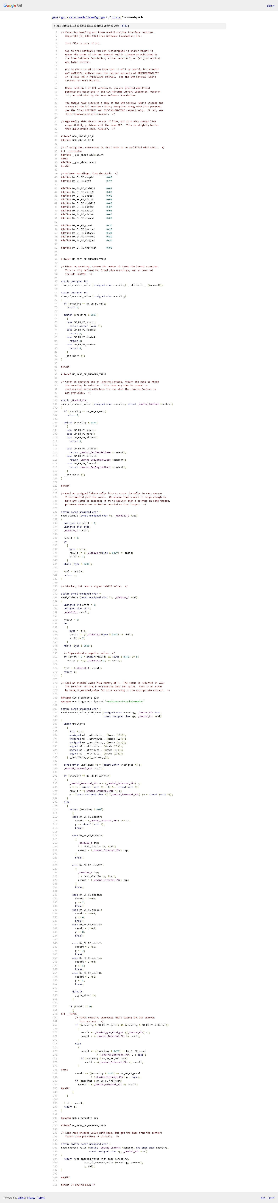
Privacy (31, 1197)
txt (263, 1197)
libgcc (116, 17)
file (125, 25)
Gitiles (21, 1197)
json (271, 1197)
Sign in (270, 5)
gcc (63, 17)
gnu (55, 17)
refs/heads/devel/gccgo (87, 17)
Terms (41, 1197)
